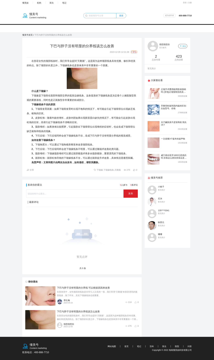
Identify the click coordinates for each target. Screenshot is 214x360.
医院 (177, 346)
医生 (52, 3)
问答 (190, 346)
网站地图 (112, 346)
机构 (39, 3)
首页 (126, 346)
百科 (152, 346)
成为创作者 (169, 15)
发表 (130, 193)
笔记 (64, 3)
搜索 (121, 15)
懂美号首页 (27, 35)
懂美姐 (25, 3)
